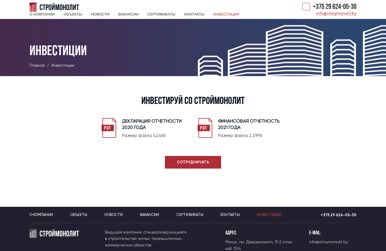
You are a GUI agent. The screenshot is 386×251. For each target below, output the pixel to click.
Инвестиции (226, 14)
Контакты (194, 14)
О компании (42, 14)
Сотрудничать (193, 162)
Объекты (73, 14)
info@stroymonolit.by (336, 13)
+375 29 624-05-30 (334, 7)
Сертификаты (161, 14)
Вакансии (128, 14)
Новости (100, 14)
